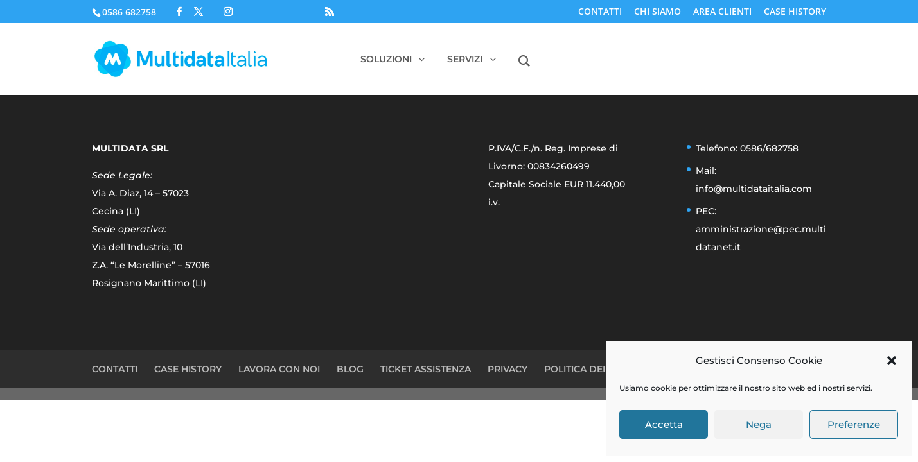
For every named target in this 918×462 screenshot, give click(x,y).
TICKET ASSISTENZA (425, 369)
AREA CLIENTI (722, 12)
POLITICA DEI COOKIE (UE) (605, 369)
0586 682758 (129, 12)
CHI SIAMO (657, 12)
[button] (891, 360)
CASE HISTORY (795, 12)
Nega (759, 424)
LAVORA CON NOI (279, 369)
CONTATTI (600, 12)
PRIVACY (507, 369)
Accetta (664, 424)
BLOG (350, 369)
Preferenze (853, 424)
